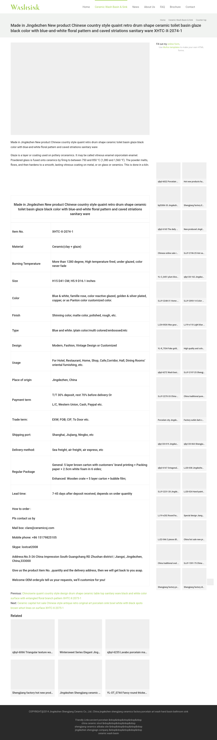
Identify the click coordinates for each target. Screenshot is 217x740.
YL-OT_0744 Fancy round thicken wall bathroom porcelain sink (127, 692)
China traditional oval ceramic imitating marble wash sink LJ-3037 (168, 563)
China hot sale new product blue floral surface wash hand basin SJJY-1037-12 (194, 539)
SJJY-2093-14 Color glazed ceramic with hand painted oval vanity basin (194, 301)
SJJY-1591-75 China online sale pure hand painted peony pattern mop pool (194, 563)
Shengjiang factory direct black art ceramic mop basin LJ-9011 (194, 587)
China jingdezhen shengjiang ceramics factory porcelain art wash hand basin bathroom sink (140, 711)
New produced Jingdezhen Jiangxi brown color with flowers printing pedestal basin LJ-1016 (194, 229)
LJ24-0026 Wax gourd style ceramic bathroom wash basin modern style (168, 325)
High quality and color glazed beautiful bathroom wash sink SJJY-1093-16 (194, 348)
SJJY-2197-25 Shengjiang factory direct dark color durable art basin (194, 372)
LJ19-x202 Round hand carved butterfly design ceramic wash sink (168, 515)
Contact (190, 7)
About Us (149, 7)
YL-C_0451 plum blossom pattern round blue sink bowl (168, 277)
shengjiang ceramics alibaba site (92, 726)
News (135, 7)
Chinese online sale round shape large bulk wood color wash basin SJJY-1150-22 (168, 253)
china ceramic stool (91, 723)
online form (173, 44)
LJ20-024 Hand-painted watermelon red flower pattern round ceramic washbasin (194, 491)
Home (86, 7)
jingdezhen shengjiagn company (91, 730)
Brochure (175, 7)
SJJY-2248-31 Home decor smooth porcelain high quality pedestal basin (168, 301)
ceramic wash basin (108, 733)
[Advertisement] (181, 107)
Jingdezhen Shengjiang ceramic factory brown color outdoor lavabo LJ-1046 (80, 692)
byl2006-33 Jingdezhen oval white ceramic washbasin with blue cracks (168, 205)
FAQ (162, 7)
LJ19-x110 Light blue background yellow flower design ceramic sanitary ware (194, 325)
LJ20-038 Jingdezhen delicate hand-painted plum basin (194, 468)
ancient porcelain (99, 720)
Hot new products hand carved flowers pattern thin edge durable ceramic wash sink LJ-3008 (194, 181)
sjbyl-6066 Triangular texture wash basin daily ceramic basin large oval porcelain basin (32, 652)
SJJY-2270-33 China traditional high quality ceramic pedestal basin (168, 396)
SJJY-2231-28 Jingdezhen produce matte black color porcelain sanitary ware (168, 491)
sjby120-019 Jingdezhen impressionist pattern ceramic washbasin (168, 444)
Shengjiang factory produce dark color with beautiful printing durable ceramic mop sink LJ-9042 (168, 587)
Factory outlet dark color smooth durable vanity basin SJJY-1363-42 (194, 420)
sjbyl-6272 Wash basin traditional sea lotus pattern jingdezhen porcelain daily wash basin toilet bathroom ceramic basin (168, 372)
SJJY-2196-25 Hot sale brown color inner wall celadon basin (194, 253)
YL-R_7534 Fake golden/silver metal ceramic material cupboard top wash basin (168, 348)
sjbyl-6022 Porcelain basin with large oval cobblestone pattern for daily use (168, 181)
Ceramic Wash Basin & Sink (111, 7)
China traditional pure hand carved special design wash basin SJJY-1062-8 (194, 396)
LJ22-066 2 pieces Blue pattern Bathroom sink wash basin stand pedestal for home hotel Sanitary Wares (168, 539)
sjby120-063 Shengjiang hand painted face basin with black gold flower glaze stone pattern (194, 444)
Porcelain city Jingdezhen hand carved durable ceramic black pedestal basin (168, 420)
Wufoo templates (171, 47)
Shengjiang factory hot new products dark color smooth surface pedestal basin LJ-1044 (32, 692)
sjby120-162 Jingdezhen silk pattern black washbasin (194, 277)
